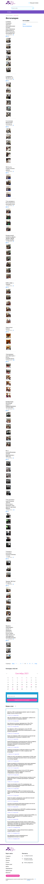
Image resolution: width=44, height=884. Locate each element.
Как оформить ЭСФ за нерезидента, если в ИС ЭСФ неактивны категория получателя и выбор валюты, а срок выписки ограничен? (21, 730)
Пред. (13, 663)
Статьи (7, 862)
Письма (8, 858)
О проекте (8, 856)
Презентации (16, 15)
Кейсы (7, 866)
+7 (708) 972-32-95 (28, 855)
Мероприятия (9, 868)
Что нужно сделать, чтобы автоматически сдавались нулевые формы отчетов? (20, 830)
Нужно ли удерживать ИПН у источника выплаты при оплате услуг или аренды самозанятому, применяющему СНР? (21, 792)
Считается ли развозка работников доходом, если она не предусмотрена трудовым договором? (21, 804)
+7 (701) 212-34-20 (28, 859)
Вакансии (8, 872)
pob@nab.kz (30, 862)
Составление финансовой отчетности (9, 122)
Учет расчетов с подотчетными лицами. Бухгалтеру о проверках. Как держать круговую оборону (11, 504)
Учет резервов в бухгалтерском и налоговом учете (10, 203)
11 (32, 663)
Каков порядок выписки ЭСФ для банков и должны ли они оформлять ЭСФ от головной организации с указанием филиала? (21, 778)
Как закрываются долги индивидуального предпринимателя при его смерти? (17, 836)
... (18, 663)
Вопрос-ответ (9, 864)
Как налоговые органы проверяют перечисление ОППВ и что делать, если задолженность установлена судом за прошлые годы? (22, 816)
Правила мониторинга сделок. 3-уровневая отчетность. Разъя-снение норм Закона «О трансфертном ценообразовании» (11, 631)
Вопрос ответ (11, 706)
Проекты (8, 860)
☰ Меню (9, 12)
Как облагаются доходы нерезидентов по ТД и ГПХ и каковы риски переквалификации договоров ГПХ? (20, 724)
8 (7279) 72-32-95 (28, 858)
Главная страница (9, 15)
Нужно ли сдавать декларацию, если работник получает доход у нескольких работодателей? (20, 798)
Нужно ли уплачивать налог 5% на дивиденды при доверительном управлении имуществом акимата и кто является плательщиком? (20, 785)
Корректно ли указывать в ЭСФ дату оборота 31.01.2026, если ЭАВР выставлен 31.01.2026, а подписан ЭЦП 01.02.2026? (21, 751)
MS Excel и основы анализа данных (10, 168)
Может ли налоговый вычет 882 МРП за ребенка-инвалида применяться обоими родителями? (21, 809)
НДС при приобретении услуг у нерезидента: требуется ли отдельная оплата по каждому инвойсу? (21, 718)
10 (29, 663)
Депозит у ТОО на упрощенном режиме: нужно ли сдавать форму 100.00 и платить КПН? (21, 712)
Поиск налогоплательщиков (13, 875)
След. (36, 663)
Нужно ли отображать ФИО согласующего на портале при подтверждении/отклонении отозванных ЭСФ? (21, 736)
